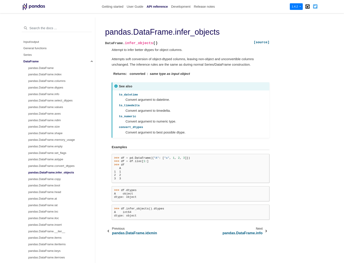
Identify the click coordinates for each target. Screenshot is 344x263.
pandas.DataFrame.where (45, 193)
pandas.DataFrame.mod (44, 252)
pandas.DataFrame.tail (43, 167)
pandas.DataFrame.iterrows (46, 140)
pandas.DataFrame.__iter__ (46, 114)
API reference (157, 6)
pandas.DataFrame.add (43, 212)
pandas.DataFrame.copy (44, 62)
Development (180, 6)
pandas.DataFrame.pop (43, 160)
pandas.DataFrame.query (45, 206)
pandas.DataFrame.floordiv (46, 245)
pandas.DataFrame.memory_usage (51, 23)
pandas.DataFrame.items (45, 121)
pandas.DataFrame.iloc (43, 101)
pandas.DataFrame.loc (43, 95)
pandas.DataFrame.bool (44, 68)
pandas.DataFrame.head (44, 75)
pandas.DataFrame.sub (43, 219)
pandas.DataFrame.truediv (45, 238)
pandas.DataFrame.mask (45, 199)
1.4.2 (295, 6)
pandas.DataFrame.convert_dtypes (51, 49)
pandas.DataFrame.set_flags (47, 36)
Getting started (112, 6)
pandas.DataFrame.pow (44, 258)
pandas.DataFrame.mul (43, 225)
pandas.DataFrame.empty (45, 29)
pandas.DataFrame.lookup (45, 153)
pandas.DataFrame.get (43, 180)
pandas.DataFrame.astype (45, 42)
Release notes (204, 6)
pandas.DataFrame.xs (42, 173)
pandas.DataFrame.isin (43, 186)
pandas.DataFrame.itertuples (47, 147)
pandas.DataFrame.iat (43, 88)
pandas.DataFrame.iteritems (47, 127)
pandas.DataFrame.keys (44, 134)
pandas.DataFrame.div (43, 232)
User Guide (135, 6)
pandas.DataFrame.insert (45, 108)
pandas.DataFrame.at (42, 82)
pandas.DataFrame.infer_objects (51, 56)
